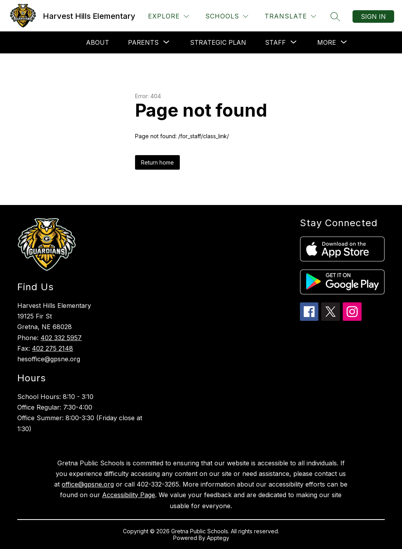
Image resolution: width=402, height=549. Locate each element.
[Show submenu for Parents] (143, 42)
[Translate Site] (290, 16)
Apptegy (218, 537)
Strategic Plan (218, 42)
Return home (157, 162)
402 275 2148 (52, 348)
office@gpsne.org (88, 484)
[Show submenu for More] (326, 42)
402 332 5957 (61, 338)
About (97, 42)
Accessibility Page (128, 495)
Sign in (373, 16)
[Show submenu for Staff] (275, 42)
